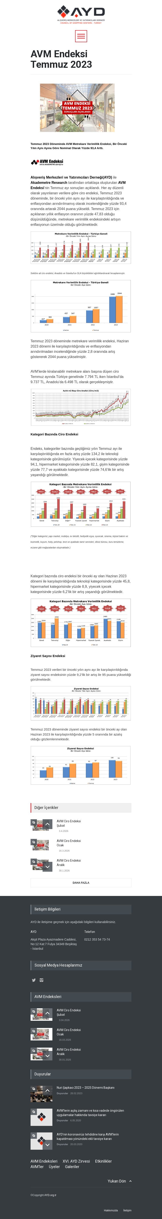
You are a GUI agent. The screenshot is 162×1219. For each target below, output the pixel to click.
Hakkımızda (111, 1210)
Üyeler (54, 1166)
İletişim (127, 1210)
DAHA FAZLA (81, 882)
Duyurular (62, 1093)
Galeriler (72, 1166)
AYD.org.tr (50, 1195)
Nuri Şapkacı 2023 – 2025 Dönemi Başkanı (85, 1087)
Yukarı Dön (117, 1181)
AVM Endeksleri (44, 1161)
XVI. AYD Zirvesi (76, 1161)
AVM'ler (37, 1166)
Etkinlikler (103, 1161)
